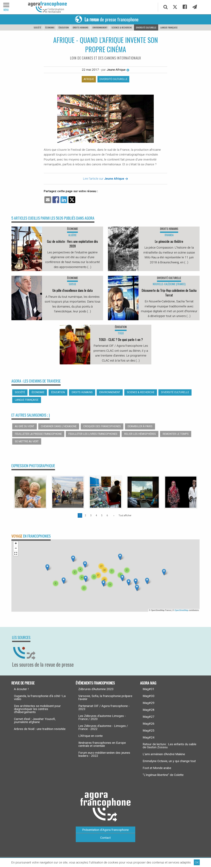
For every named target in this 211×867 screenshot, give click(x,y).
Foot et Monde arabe (157, 768)
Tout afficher (125, 515)
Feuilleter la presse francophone (38, 433)
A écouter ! (21, 689)
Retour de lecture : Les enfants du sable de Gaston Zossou (169, 745)
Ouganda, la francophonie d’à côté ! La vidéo (40, 697)
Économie (50, 27)
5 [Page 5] (101, 515)
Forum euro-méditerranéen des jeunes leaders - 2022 (104, 754)
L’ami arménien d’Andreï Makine (164, 754)
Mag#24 (148, 737)
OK (197, 862)
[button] (64, 580)
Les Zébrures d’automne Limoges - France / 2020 (102, 717)
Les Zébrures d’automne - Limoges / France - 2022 (103, 727)
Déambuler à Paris (140, 426)
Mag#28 (148, 710)
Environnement (99, 27)
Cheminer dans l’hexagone (59, 426)
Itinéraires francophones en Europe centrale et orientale (102, 744)
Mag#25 (148, 730)
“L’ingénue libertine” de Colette (163, 775)
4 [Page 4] (96, 515)
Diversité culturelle (146, 27)
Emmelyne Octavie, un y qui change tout (169, 761)
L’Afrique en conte (90, 736)
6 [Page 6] (107, 515)
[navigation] (6, 7)
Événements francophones (95, 682)
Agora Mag (148, 682)
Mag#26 (148, 723)
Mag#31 (148, 689)
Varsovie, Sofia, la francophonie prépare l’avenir (105, 697)
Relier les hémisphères (140, 433)
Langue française (169, 27)
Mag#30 (148, 696)
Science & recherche (121, 27)
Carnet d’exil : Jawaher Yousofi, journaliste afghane (35, 720)
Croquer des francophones (102, 426)
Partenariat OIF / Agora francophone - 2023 (104, 707)
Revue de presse (23, 682)
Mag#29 (148, 703)
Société (37, 27)
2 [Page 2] (85, 515)
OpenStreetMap (181, 610)
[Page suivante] (113, 515)
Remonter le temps (176, 433)
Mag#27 (148, 717)
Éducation (64, 27)
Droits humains (80, 27)
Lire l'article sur (105, 178)
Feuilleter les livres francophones (92, 433)
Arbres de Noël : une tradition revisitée (39, 729)
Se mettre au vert (27, 441)
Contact (105, 838)
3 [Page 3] (91, 515)
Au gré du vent (24, 426)
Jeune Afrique (118, 70)
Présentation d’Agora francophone (105, 830)
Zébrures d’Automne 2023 (96, 689)
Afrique (89, 79)
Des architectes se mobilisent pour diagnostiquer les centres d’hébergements (37, 709)
